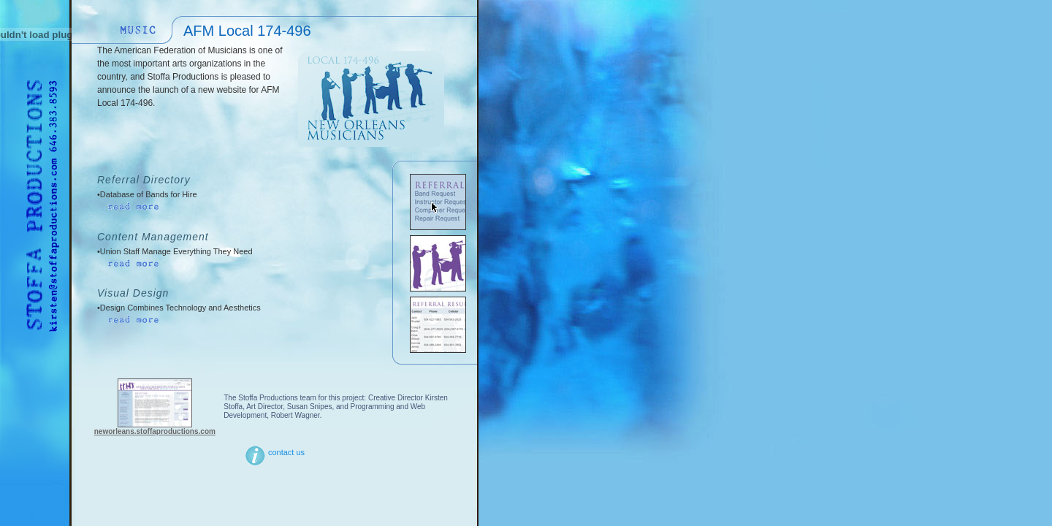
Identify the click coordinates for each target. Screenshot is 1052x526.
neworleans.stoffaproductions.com (155, 431)
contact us (274, 452)
